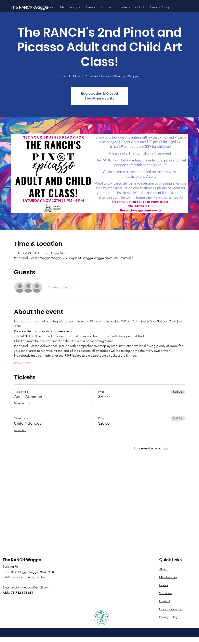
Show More (22, 363)
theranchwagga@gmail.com (31, 587)
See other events (99, 98)
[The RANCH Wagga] (30, 7)
